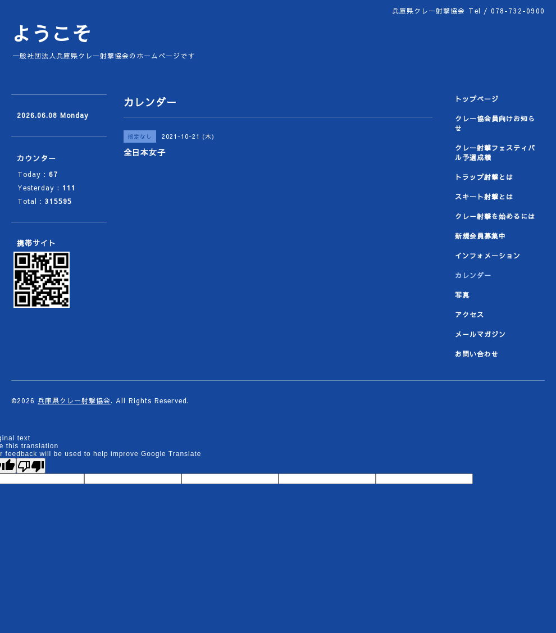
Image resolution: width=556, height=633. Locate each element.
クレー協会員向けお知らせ (495, 123)
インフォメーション (488, 255)
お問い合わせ (477, 353)
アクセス (469, 314)
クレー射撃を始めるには (495, 216)
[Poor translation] (30, 465)
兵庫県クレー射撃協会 (74, 400)
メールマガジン (480, 334)
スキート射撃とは (484, 196)
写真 (462, 294)
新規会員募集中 (480, 235)
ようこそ (51, 33)
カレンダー (473, 275)
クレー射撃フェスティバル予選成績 (495, 152)
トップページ (477, 98)
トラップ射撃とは (484, 176)
